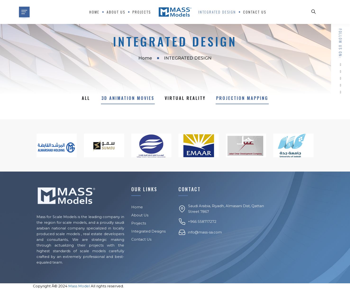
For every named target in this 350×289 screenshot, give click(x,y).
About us (116, 11)
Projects (141, 11)
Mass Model (79, 286)
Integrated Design (217, 11)
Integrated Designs (148, 231)
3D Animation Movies (127, 98)
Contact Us (254, 11)
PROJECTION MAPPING (242, 98)
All (86, 98)
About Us (139, 215)
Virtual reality (185, 98)
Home (94, 11)
